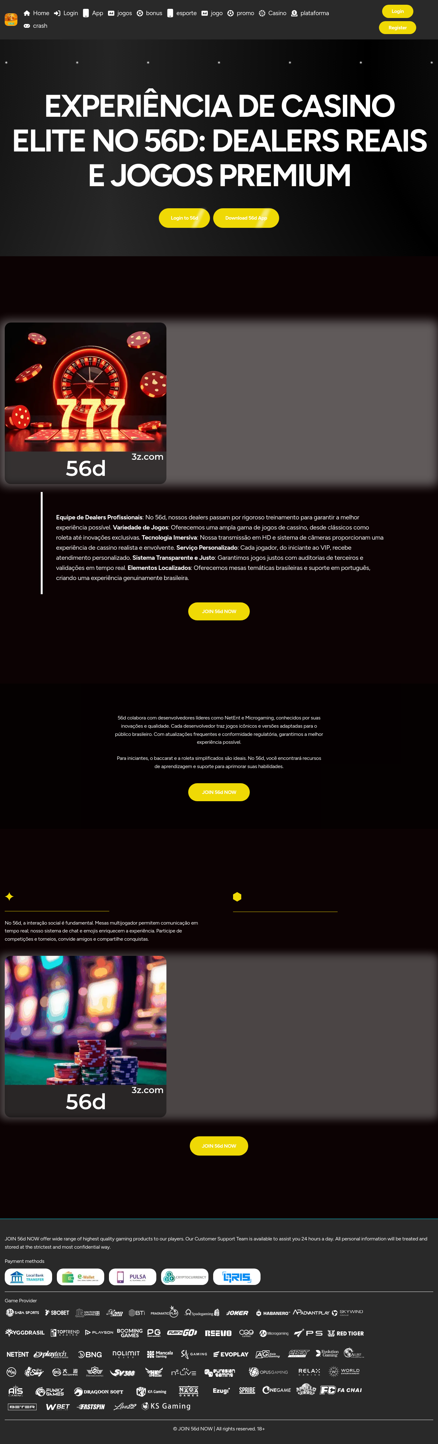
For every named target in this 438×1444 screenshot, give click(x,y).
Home (41, 13)
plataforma (315, 13)
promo (245, 13)
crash (40, 25)
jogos (124, 13)
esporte (187, 13)
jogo (217, 13)
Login (70, 13)
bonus (154, 13)
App (97, 13)
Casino (277, 13)
